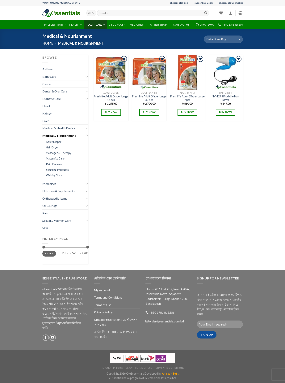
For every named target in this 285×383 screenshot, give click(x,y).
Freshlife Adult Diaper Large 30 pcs (149, 98)
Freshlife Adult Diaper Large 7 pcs (187, 98)
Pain (45, 213)
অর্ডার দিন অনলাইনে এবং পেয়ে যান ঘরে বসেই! (115, 334)
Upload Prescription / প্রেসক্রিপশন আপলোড (115, 322)
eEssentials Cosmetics (231, 2)
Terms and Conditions (108, 297)
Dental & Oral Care (54, 91)
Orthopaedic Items (54, 198)
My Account (102, 290)
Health (75, 25)
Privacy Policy (103, 312)
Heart (46, 106)
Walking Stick (54, 175)
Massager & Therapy (58, 153)
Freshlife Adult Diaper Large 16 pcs (111, 98)
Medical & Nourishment (59, 135)
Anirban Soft (170, 373)
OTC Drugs (117, 25)
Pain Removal (54, 164)
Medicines (138, 25)
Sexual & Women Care (56, 220)
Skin (45, 228)
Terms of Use (102, 305)
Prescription (55, 25)
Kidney (47, 113)
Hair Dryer (52, 147)
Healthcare (95, 25)
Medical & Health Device (58, 128)
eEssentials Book (203, 2)
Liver (45, 121)
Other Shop (159, 25)
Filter (49, 253)
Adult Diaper (53, 141)
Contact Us (181, 24)
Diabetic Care (51, 98)
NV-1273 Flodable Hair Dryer (225, 98)
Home (47, 43)
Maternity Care (55, 158)
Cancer (47, 84)
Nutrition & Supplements (58, 191)
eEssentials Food (179, 2)
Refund (106, 367)
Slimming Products (57, 169)
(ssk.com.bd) (168, 378)
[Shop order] (223, 39)
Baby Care (49, 76)
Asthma (47, 69)
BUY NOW (111, 112)
